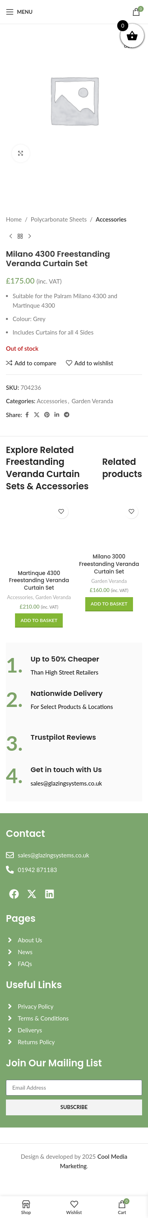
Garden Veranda (92, 400)
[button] (39, 620)
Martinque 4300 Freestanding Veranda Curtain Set (39, 581)
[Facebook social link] (27, 415)
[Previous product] (10, 236)
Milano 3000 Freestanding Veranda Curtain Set (109, 564)
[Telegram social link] (67, 415)
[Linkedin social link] (57, 415)
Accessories (111, 219)
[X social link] (37, 415)
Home (14, 219)
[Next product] (29, 236)
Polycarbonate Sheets (59, 219)
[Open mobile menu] (19, 12)
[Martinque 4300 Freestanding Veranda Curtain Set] (39, 534)
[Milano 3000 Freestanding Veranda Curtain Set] (109, 526)
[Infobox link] (74, 665)
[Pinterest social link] (47, 415)
